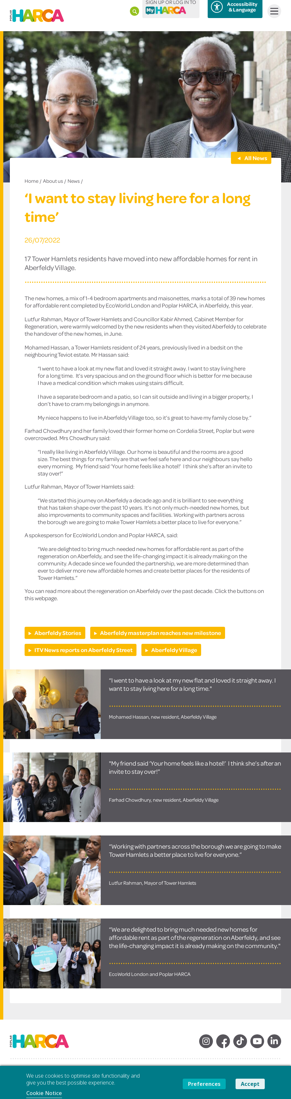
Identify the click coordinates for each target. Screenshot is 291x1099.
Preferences (204, 1084)
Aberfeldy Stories (57, 632)
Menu (272, 11)
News (74, 181)
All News (255, 157)
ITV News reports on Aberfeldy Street (83, 649)
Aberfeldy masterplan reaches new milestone (160, 632)
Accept (250, 1084)
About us (53, 181)
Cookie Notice (44, 1093)
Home (31, 181)
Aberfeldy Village (174, 649)
